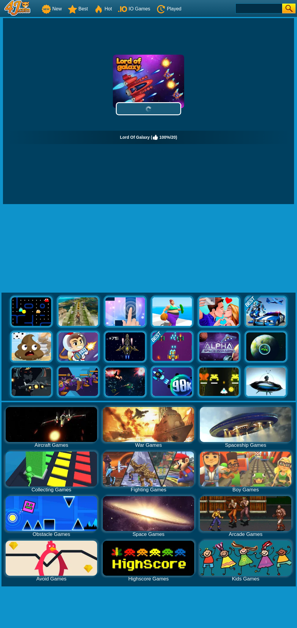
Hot (103, 8)
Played (168, 8)
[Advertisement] (148, 248)
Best (78, 8)
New (52, 8)
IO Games (134, 8)
